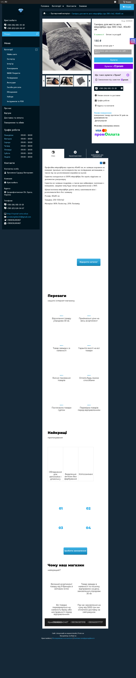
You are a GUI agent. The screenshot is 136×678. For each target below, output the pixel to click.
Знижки (83, 6)
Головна (45, 6)
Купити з (114, 66)
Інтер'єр (10, 64)
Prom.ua (81, 633)
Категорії (56, 6)
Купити (114, 60)
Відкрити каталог (89, 262)
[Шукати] (37, 34)
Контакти (71, 6)
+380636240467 (60, 622)
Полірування (12, 78)
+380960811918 (77, 622)
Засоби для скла (14, 87)
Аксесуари (11, 82)
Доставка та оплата (13, 118)
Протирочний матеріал (60, 13)
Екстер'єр (11, 59)
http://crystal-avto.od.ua (17, 213)
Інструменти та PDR (15, 101)
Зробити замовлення (75, 551)
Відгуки (7, 113)
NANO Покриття (13, 73)
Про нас (7, 108)
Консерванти (12, 68)
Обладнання (12, 92)
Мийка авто (12, 54)
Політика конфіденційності (84, 638)
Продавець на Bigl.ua (68, 636)
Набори (10, 97)
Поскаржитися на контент (62, 638)
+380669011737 (95, 622)
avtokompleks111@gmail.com (19, 217)
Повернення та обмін (14, 122)
